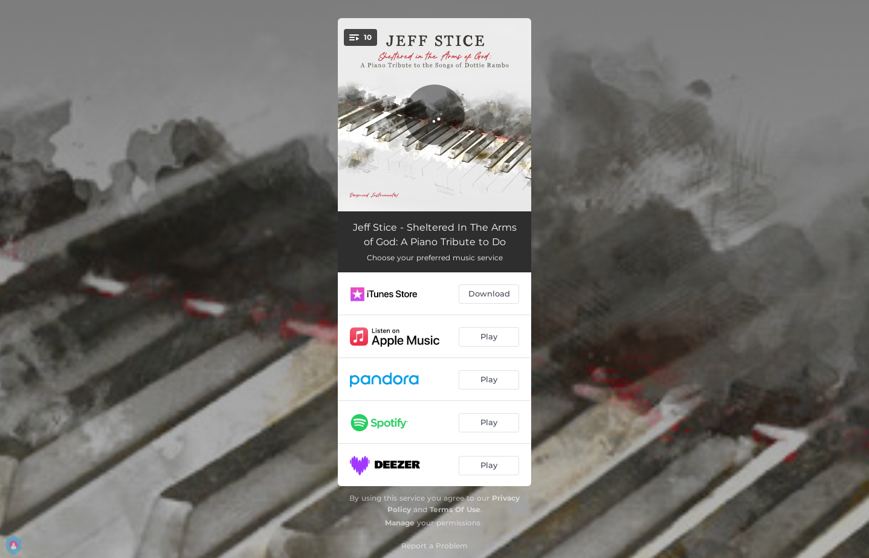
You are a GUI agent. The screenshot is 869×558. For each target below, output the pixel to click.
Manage (400, 522)
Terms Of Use (455, 509)
